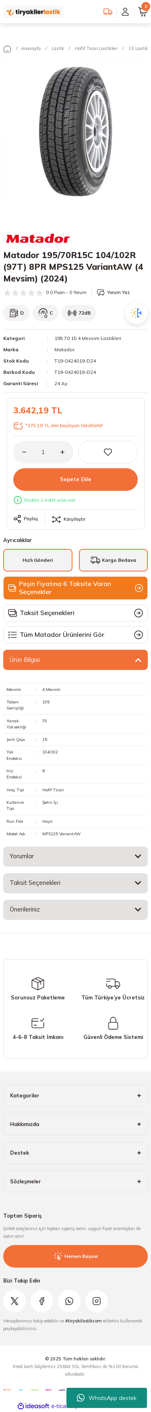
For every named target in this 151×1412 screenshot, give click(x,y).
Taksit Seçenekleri (35, 882)
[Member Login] (125, 11)
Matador (64, 349)
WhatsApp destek (107, 1397)
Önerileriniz (25, 909)
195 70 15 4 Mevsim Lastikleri (87, 338)
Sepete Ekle (75, 479)
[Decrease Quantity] (19, 452)
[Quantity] (43, 452)
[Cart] (143, 12)
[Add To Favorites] (108, 452)
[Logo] (33, 11)
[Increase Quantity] (66, 452)
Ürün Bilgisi (25, 659)
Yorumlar (22, 856)
